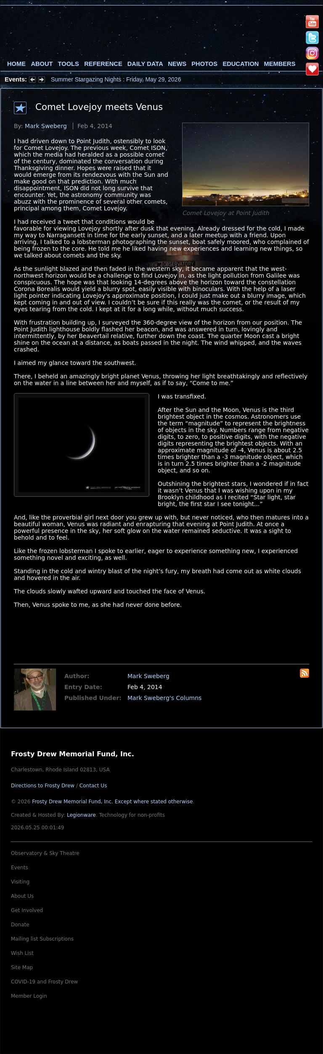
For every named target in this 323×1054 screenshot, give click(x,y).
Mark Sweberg (46, 126)
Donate (20, 925)
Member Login (29, 996)
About (42, 63)
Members (280, 63)
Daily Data (145, 63)
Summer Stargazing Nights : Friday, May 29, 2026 (116, 79)
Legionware (81, 815)
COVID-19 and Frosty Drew (44, 982)
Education (240, 63)
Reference (103, 63)
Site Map (22, 967)
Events (19, 867)
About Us (22, 896)
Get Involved (27, 910)
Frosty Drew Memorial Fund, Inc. (112, 802)
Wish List (22, 953)
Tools (68, 63)
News (177, 63)
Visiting (20, 882)
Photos (204, 63)
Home (16, 63)
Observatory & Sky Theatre (45, 853)
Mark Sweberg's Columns (164, 698)
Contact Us (93, 786)
